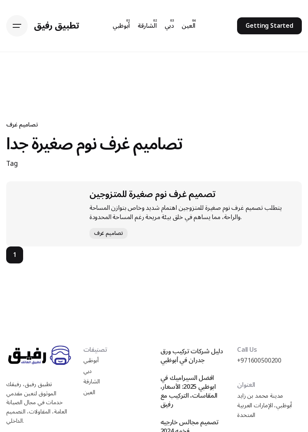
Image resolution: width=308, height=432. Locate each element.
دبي (87, 371)
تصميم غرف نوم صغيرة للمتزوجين (152, 194)
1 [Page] (15, 255)
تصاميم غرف (21, 124)
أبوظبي (91, 360)
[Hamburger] (17, 26)
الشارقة (91, 382)
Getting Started (269, 26)
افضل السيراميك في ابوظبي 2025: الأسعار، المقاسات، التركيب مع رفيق (188, 391)
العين (89, 392)
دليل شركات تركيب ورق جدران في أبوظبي (191, 355)
